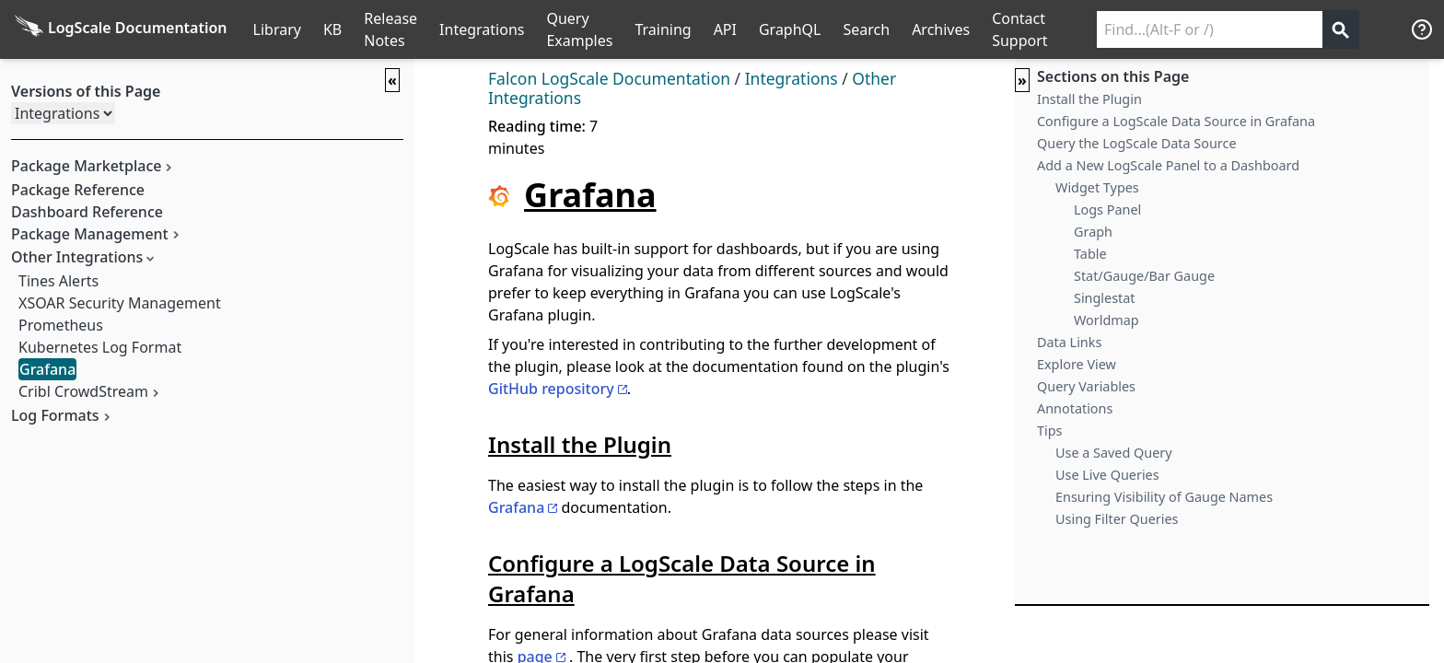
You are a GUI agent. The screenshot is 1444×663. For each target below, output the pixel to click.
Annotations (1074, 408)
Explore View (1076, 364)
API (725, 29)
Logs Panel (1107, 209)
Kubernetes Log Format (99, 347)
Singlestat (1104, 298)
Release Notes (390, 29)
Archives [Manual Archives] (941, 29)
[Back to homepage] (121, 29)
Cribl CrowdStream (83, 391)
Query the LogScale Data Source (1137, 143)
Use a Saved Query (1113, 452)
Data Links (1069, 342)
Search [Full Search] (866, 29)
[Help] (1422, 29)
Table (1090, 253)
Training (663, 29)
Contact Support (1019, 29)
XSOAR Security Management (119, 303)
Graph (1093, 231)
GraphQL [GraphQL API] (790, 29)
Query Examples (579, 29)
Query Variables (1086, 386)
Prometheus (60, 325)
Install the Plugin (1089, 99)
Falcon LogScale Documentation (609, 78)
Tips (1049, 430)
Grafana (47, 369)
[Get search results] (1340, 29)
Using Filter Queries (1116, 519)
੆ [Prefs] (1389, 29)
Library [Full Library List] (277, 29)
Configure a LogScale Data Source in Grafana (1176, 121)
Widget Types (1097, 187)
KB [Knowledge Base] (332, 29)
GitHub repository (551, 388)
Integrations (481, 29)
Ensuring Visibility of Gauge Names (1164, 497)
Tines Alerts (58, 281)
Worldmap (1106, 320)
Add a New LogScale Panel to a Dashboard (1168, 165)
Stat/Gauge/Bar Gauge (1144, 276)
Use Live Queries (1107, 474)
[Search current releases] (1209, 29)
